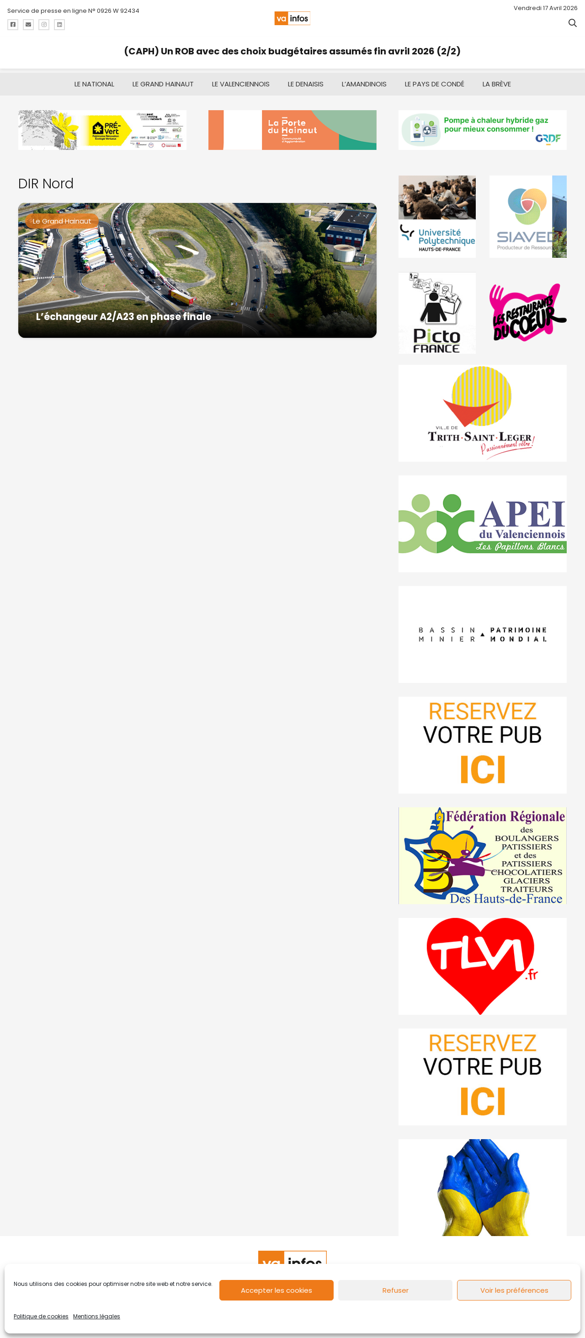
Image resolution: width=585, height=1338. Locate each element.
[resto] (528, 308)
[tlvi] (483, 962)
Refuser (396, 1290)
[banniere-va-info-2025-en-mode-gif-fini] (483, 126)
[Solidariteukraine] (483, 1183)
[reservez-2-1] (483, 1072)
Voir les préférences (514, 1290)
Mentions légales (96, 1316)
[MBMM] (102, 126)
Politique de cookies (41, 1316)
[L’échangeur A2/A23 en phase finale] (197, 266)
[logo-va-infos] (292, 18)
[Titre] (12, 24)
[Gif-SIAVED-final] (528, 212)
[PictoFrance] (437, 308)
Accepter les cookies (276, 1290)
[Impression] (483, 519)
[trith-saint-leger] (483, 409)
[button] (573, 22)
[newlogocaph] (292, 126)
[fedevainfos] (483, 851)
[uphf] (437, 212)
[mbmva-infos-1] (483, 630)
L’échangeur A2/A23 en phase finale (123, 312)
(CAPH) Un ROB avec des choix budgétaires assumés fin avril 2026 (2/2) (292, 51)
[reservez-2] (483, 741)
